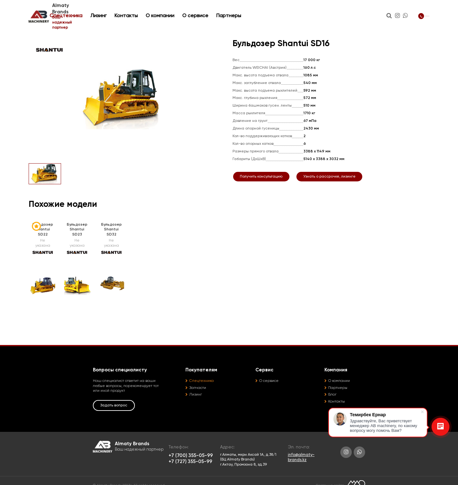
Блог (332, 395)
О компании (215, 10)
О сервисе (250, 10)
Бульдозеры (84, 29)
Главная (36, 29)
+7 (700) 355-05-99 (403, 10)
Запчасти (197, 388)
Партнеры (283, 10)
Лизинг (153, 10)
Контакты (181, 10)
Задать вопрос (113, 405)
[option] (122, 98)
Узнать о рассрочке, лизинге (329, 177)
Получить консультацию (261, 177)
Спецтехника (121, 10)
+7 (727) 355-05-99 (190, 461)
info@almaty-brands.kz (301, 457)
